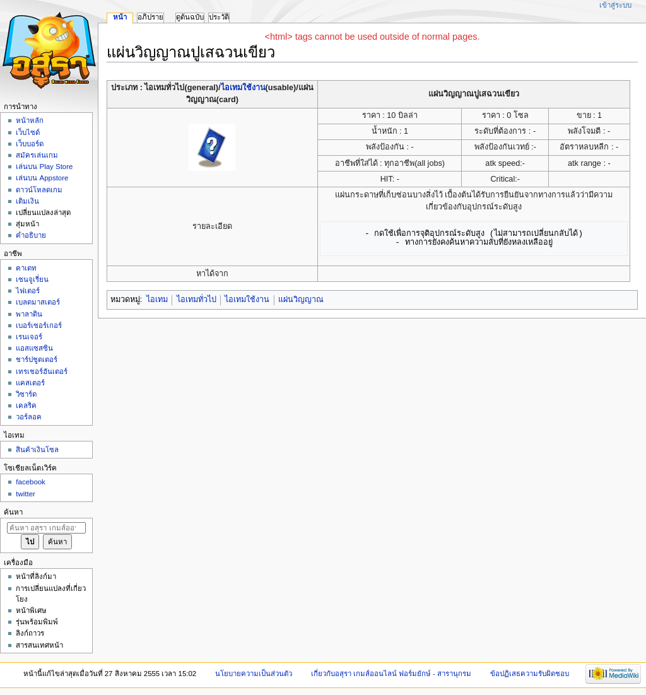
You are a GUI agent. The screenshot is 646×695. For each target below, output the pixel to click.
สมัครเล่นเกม (37, 155)
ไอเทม (157, 299)
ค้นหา (13, 512)
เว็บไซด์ (28, 132)
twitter (25, 494)
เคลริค (26, 405)
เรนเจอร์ (29, 337)
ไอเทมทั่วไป (196, 299)
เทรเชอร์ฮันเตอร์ (42, 371)
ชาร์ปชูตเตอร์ (36, 359)
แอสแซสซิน (34, 348)
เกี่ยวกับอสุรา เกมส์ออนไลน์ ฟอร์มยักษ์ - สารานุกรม (391, 673)
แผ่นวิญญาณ (301, 299)
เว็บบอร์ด (30, 144)
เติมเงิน (27, 201)
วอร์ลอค (29, 417)
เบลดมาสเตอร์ (38, 302)
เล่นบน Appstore (42, 178)
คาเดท (26, 268)
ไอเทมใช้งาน (243, 87)
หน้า (120, 17)
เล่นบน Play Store (44, 166)
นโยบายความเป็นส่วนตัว (253, 673)
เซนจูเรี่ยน (32, 279)
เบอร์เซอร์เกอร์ (39, 325)
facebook (30, 482)
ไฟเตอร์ (28, 291)
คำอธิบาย (31, 235)
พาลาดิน (29, 314)
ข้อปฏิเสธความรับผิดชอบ (529, 673)
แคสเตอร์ (30, 383)
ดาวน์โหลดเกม (39, 190)
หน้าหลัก (30, 120)
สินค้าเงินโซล (37, 449)
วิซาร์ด (26, 394)
